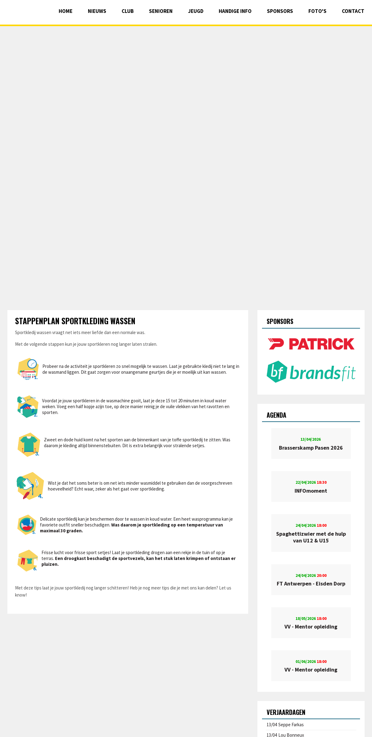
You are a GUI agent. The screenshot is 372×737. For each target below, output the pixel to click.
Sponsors (280, 11)
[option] (311, 359)
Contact (353, 11)
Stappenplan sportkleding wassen (75, 320)
